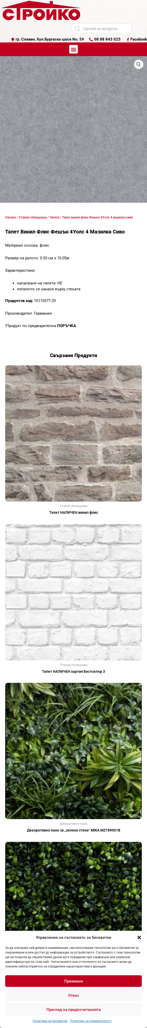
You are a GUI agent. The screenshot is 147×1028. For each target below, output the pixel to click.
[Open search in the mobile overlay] (101, 29)
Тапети (54, 217)
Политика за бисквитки (50, 1021)
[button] (139, 937)
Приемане (73, 981)
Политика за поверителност (91, 1021)
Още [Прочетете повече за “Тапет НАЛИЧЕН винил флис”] (73, 521)
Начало (10, 217)
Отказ (73, 995)
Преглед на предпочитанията (73, 1009)
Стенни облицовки (33, 217)
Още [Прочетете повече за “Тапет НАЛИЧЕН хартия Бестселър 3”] (73, 679)
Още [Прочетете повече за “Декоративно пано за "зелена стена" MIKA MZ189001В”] (73, 838)
